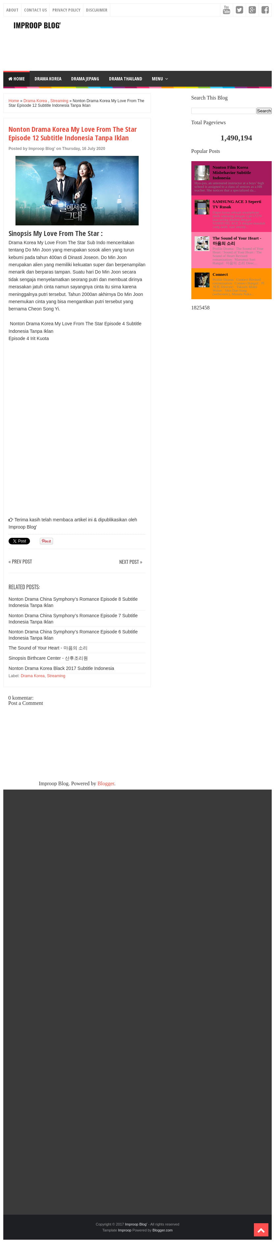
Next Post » (130, 562)
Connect (220, 274)
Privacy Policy (66, 10)
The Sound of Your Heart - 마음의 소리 (48, 647)
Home (16, 78)
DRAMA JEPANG (85, 78)
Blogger (105, 783)
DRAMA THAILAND (125, 78)
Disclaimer (96, 10)
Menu (157, 78)
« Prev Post (20, 562)
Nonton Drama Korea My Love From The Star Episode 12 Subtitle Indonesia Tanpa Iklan (73, 133)
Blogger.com (162, 1230)
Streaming (59, 101)
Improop (124, 1230)
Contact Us (35, 10)
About (12, 10)
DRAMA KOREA (48, 78)
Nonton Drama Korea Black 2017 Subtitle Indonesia (61, 668)
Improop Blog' (37, 25)
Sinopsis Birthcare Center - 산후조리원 (48, 658)
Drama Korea (35, 101)
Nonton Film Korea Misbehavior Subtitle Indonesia (232, 172)
